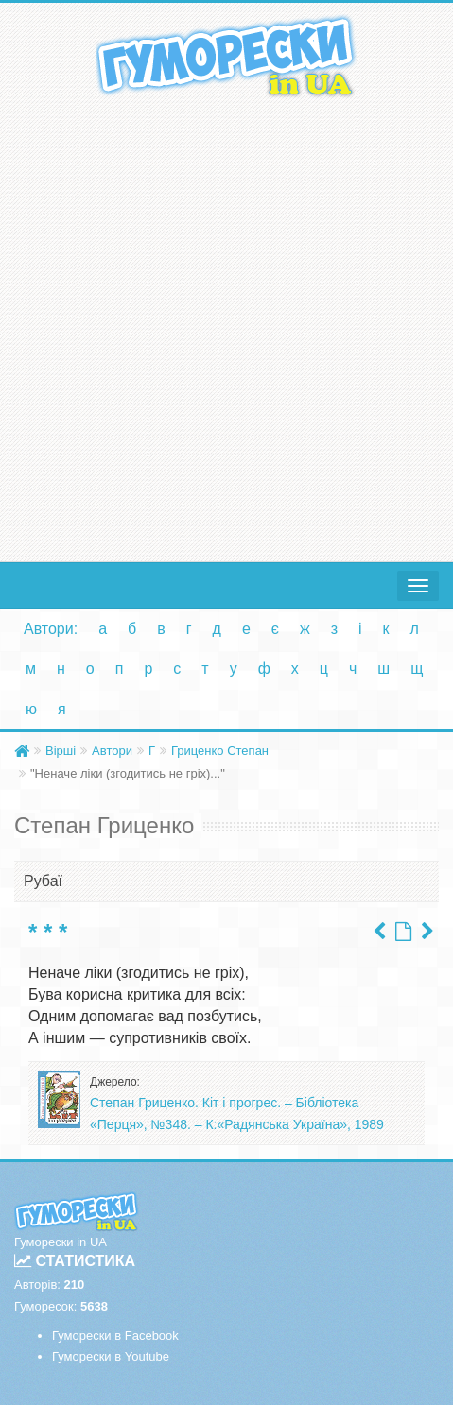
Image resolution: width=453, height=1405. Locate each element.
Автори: (51, 629)
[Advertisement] (226, 325)
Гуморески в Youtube (110, 1356)
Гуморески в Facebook (115, 1335)
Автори (112, 751)
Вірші (60, 751)
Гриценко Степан (220, 751)
